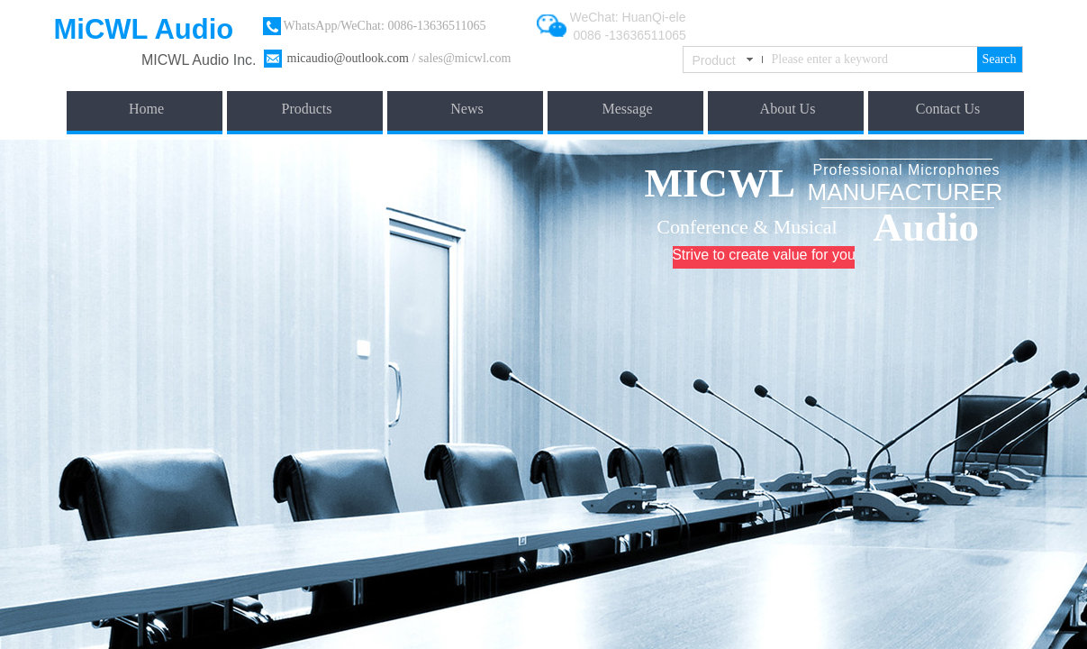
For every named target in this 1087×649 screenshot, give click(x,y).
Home (146, 108)
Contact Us (948, 108)
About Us (788, 108)
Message (627, 108)
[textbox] (871, 59)
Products (307, 108)
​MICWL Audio (187, 60)
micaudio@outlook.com (348, 58)
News (466, 108)
